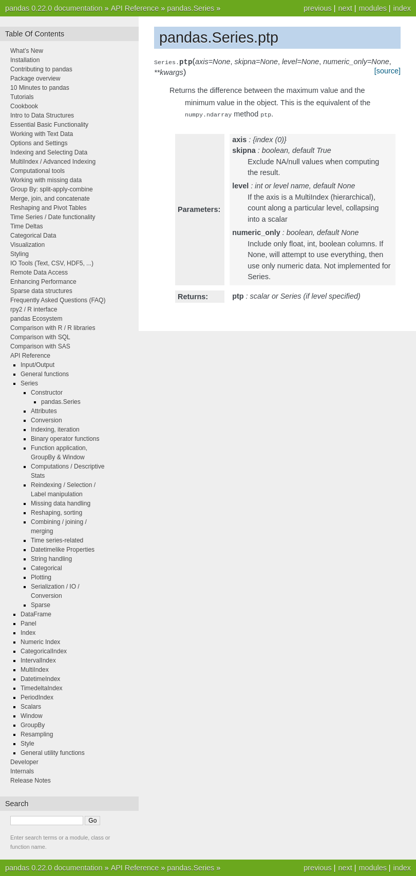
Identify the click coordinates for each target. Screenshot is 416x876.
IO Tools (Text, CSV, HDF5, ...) (51, 263)
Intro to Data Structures (42, 115)
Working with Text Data (41, 134)
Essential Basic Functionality (49, 124)
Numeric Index (40, 642)
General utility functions (53, 752)
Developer (24, 762)
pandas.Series (190, 8)
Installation (25, 60)
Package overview (35, 78)
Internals (22, 771)
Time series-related (57, 540)
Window (32, 715)
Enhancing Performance (43, 281)
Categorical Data (33, 235)
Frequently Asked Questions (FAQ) (57, 300)
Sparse (40, 605)
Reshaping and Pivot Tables (48, 207)
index (402, 8)
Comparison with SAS (40, 346)
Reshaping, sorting (56, 512)
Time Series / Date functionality (53, 217)
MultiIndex (35, 669)
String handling (51, 558)
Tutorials (22, 97)
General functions (45, 374)
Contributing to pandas (41, 69)
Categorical (46, 568)
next (345, 8)
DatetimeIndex (40, 679)
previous (317, 8)
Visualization (27, 244)
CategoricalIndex (44, 651)
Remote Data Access (39, 272)
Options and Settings (38, 143)
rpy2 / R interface (33, 309)
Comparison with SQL (40, 337)
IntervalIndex (38, 660)
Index (28, 632)
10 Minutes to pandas (39, 87)
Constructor (47, 392)
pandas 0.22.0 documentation (54, 8)
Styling (19, 254)
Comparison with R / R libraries (52, 328)
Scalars (31, 706)
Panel (28, 623)
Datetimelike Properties (62, 549)
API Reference (135, 8)
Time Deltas (26, 226)
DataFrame (36, 614)
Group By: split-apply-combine (51, 189)
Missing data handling (60, 503)
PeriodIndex (37, 697)
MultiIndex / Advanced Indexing (53, 161)
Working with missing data (46, 180)
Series (29, 383)
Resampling (37, 734)
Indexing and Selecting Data (48, 152)
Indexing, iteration (55, 429)
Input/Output (37, 364)
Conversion (46, 420)
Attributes (44, 411)
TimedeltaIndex (42, 688)
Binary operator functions (65, 438)
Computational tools (37, 170)
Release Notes (30, 780)
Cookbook (24, 106)
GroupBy (33, 725)
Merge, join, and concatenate (50, 198)
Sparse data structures (41, 291)
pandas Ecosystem (36, 318)
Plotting (41, 577)
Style (27, 743)
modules (372, 8)
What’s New (26, 50)
